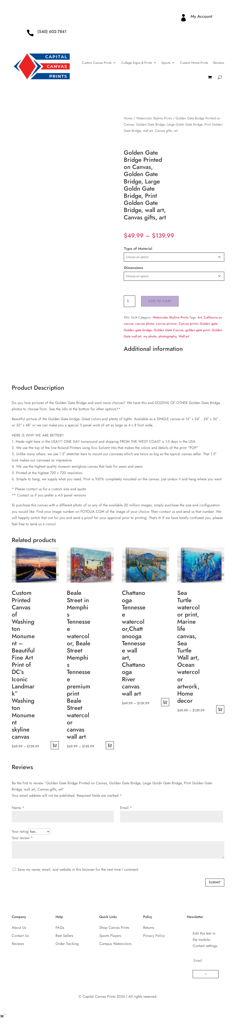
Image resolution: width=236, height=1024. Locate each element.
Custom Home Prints (194, 62)
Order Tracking (67, 943)
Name (18, 807)
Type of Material (138, 248)
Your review (22, 838)
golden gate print (197, 330)
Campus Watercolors (115, 943)
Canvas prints (188, 323)
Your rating (20, 831)
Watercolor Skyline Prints (154, 118)
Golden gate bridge (138, 330)
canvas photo (144, 323)
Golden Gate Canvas (168, 330)
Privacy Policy (154, 935)
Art (200, 317)
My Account (201, 16)
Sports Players (110, 935)
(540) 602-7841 (52, 32)
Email (126, 807)
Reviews (218, 62)
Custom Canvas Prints (97, 62)
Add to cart (159, 301)
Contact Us (20, 935)
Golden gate (209, 323)
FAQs (60, 927)
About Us (19, 927)
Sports (166, 62)
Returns (148, 927)
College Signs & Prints (136, 62)
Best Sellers (64, 935)
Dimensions (133, 267)
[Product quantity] (129, 301)
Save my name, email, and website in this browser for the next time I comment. (78, 869)
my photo (150, 336)
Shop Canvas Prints (114, 927)
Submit (215, 882)
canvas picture (166, 323)
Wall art (184, 336)
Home (128, 118)
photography (168, 336)
